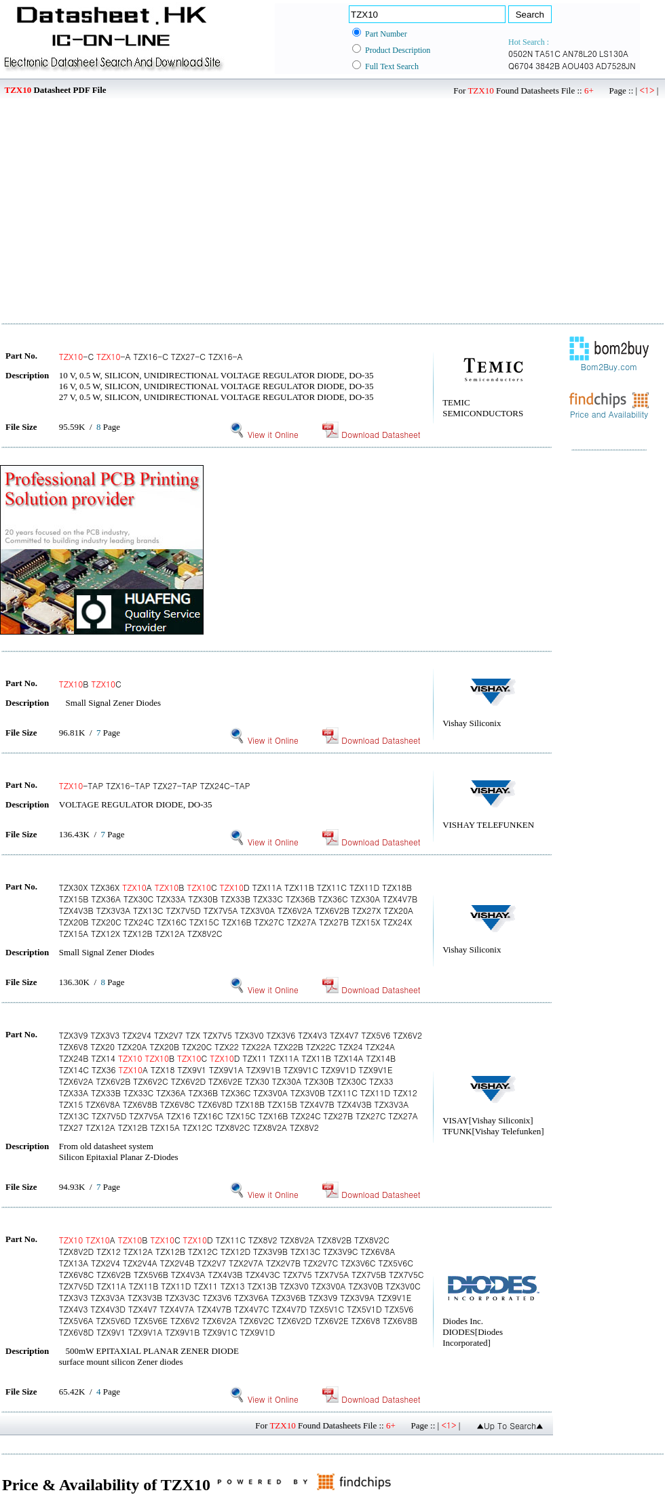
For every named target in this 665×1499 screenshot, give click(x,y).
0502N (520, 53)
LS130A (613, 53)
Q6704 (520, 65)
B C (90, 683)
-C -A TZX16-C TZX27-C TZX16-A (151, 356)
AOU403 (578, 65)
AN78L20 (580, 53)
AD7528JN (616, 65)
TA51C (547, 53)
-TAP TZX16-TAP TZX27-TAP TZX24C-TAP (154, 785)
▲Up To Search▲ (510, 1425)
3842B (547, 65)
